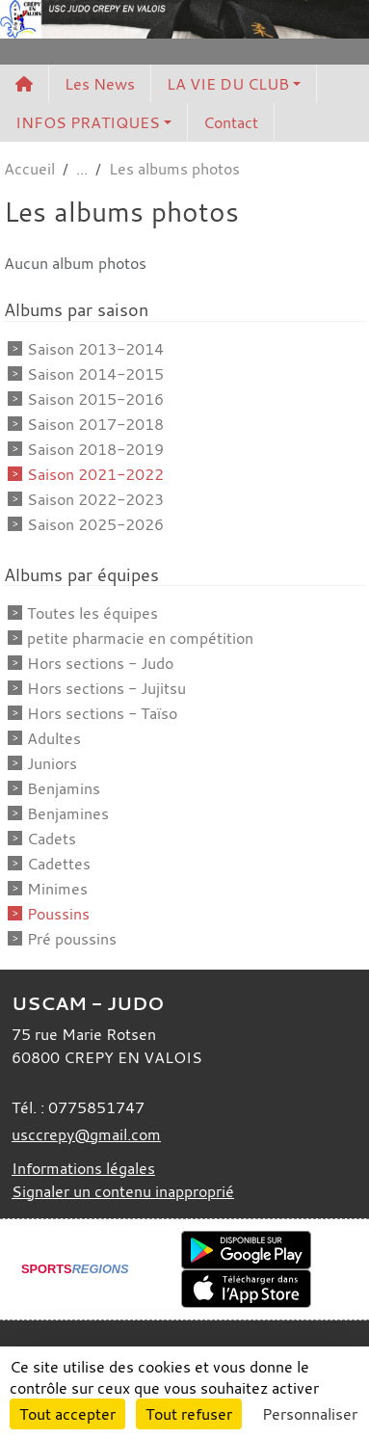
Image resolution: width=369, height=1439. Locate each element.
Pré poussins (72, 938)
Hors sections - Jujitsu (106, 688)
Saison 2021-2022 (95, 474)
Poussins (58, 913)
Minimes (57, 888)
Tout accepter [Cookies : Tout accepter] (67, 1414)
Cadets (51, 838)
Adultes (54, 738)
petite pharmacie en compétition (140, 638)
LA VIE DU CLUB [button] (228, 83)
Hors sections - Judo (100, 663)
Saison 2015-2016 (95, 399)
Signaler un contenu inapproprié (123, 1191)
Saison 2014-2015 (95, 374)
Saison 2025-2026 (95, 524)
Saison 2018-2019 (95, 449)
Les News (100, 83)
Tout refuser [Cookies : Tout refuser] (188, 1414)
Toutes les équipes (92, 613)
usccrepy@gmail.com (86, 1134)
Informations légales (83, 1168)
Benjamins (63, 788)
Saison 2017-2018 (95, 424)
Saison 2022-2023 (95, 499)
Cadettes (59, 863)
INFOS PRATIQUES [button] (87, 122)
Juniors (52, 763)
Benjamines (68, 813)
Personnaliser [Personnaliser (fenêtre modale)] (309, 1414)
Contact (230, 122)
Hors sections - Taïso (102, 713)
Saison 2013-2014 (95, 349)
